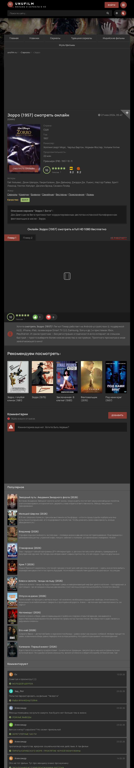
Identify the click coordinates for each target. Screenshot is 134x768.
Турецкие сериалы (81, 38)
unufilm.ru (12, 52)
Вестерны (61, 194)
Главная (14, 38)
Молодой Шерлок (21, 683)
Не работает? (119, 237)
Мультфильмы (67, 45)
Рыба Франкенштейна (23, 700)
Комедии (24, 194)
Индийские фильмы (113, 38)
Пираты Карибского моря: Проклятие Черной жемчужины (45, 750)
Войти (111, 5)
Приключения (76, 194)
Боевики (35, 194)
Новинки (34, 38)
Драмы (90, 194)
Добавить (118, 415)
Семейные (48, 194)
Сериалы (55, 38)
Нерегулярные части (23, 734)
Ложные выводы (20, 717)
